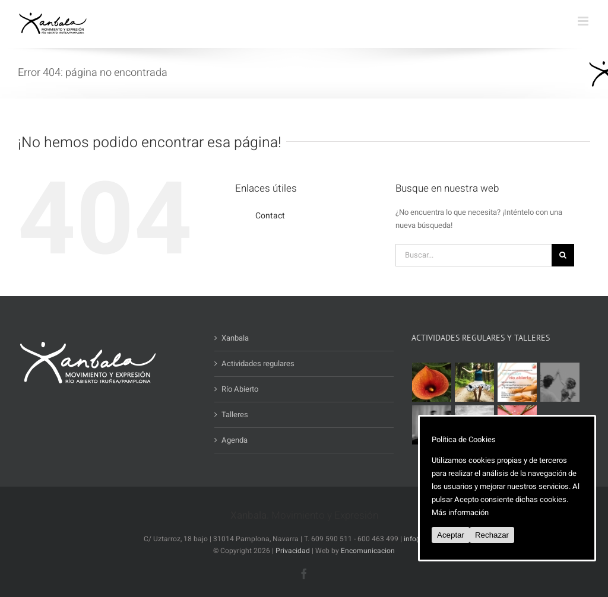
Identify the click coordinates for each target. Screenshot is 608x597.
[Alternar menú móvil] (584, 21)
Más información (460, 512)
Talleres (234, 414)
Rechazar (492, 535)
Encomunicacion (368, 550)
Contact (270, 215)
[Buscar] (563, 255)
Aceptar (450, 535)
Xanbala (235, 338)
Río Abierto (239, 389)
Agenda (234, 440)
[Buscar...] (473, 255)
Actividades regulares (257, 363)
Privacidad (293, 550)
